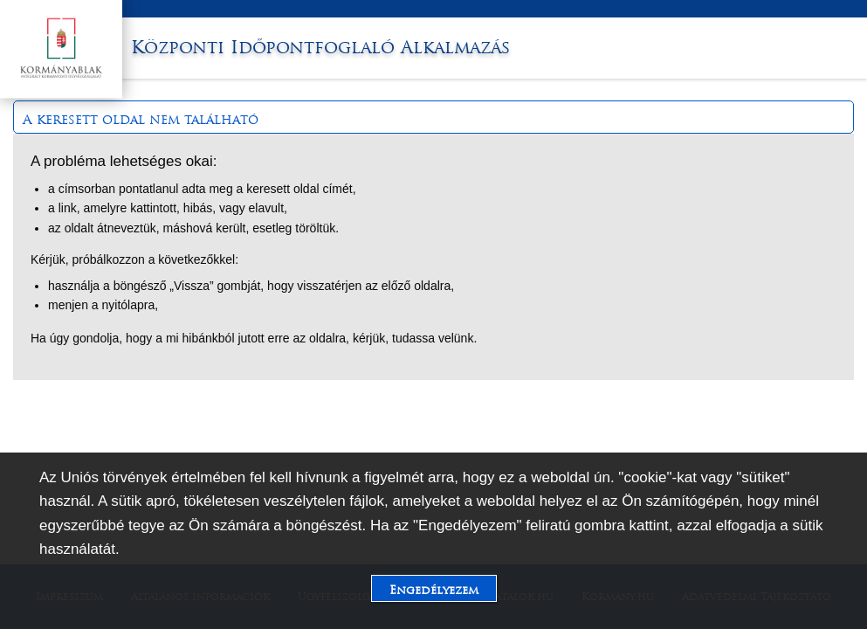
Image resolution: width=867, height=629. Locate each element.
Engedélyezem (433, 590)
